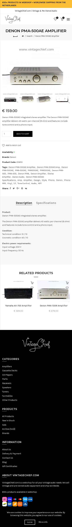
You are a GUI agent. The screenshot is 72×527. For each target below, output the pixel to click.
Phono (51, 180)
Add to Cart (22, 134)
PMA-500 (12, 173)
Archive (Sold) (8, 429)
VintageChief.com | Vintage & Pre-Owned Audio (36, 11)
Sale (4, 425)
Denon (13, 157)
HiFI (40, 183)
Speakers (6, 387)
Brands (5, 433)
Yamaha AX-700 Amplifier (18, 305)
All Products (8, 416)
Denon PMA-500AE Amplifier (47, 36)
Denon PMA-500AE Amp (48, 167)
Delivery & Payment (11, 453)
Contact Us (7, 458)
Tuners (5, 391)
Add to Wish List (13, 145)
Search (29, 36)
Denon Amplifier (38, 173)
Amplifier (28, 180)
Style (44, 180)
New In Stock (8, 420)
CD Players (7, 375)
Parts (5, 379)
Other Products (9, 400)
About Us (6, 449)
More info (42, 522)
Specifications (46, 203)
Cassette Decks (9, 370)
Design (37, 180)
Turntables (7, 396)
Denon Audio (18, 177)
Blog (4, 462)
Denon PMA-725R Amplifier (53, 305)
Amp (19, 180)
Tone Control (23, 183)
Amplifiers (7, 366)
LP (15, 183)
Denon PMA (23, 173)
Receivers (6, 383)
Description (24, 203)
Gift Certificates (9, 466)
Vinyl (9, 183)
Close (30, 522)
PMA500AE (33, 170)
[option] (10, 98)
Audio (33, 183)
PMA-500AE (20, 170)
